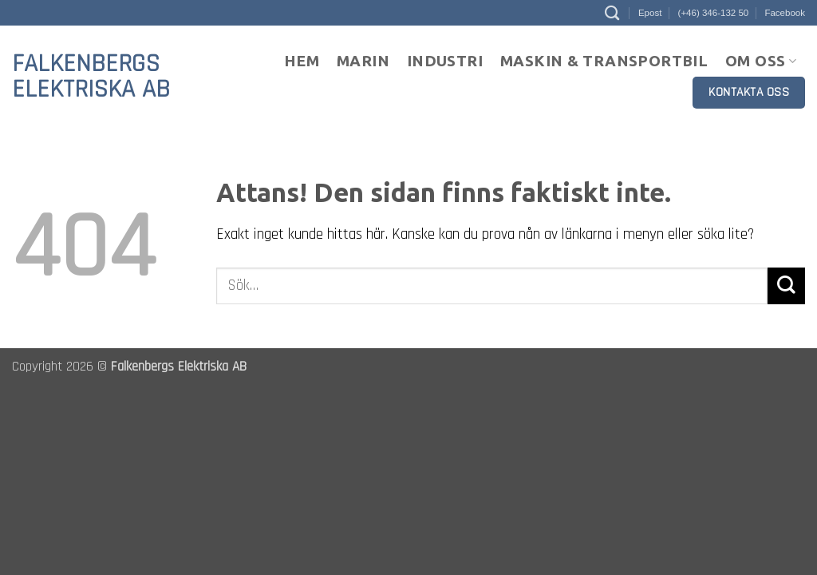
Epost (649, 13)
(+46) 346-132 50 (713, 13)
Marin (363, 60)
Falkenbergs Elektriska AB (91, 76)
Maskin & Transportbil (604, 60)
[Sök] (612, 13)
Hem (301, 60)
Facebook (784, 13)
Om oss (760, 60)
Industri (445, 60)
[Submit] (786, 286)
